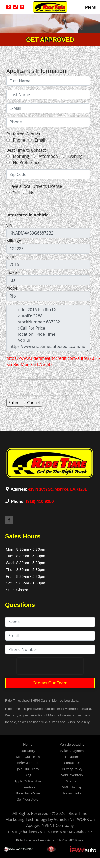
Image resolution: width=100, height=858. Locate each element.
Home (27, 744)
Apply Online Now (28, 781)
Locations (72, 756)
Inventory (28, 787)
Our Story (27, 750)
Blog (27, 775)
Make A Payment (72, 750)
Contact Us (72, 762)
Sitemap (72, 781)
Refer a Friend (28, 762)
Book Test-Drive (28, 793)
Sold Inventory (72, 775)
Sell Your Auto (27, 799)
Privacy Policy (72, 769)
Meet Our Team (28, 756)
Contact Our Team (50, 683)
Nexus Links (72, 793)
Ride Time (78, 813)
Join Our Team (28, 769)
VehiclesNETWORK (71, 819)
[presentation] (50, 387)
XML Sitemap (72, 787)
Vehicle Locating (72, 744)
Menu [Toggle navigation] (88, 7)
